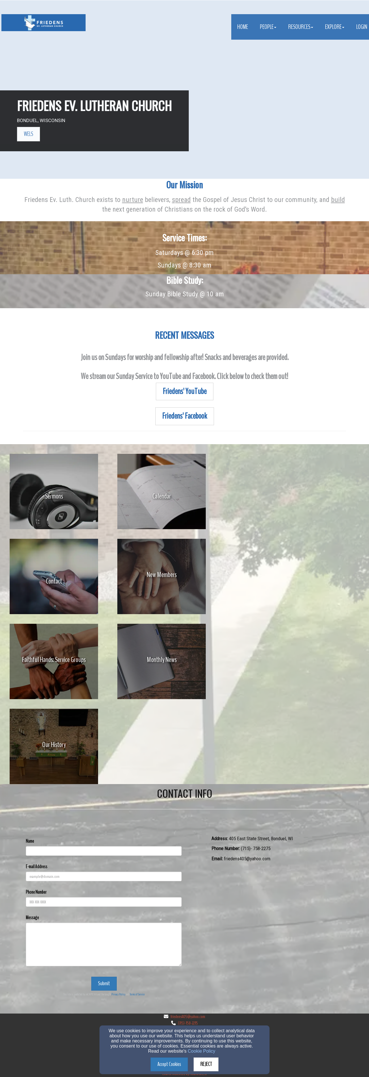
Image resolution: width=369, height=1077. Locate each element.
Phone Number (36, 892)
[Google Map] (278, 911)
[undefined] (54, 496)
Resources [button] (300, 27)
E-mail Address (36, 866)
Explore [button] (334, 27)
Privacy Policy (118, 994)
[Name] (104, 851)
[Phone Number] (104, 902)
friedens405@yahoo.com (188, 1017)
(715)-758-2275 (188, 1023)
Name (30, 841)
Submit (104, 983)
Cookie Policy (201, 1051)
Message (32, 917)
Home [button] (242, 27)
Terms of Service (137, 994)
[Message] (104, 944)
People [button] (268, 27)
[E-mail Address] (104, 876)
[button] (28, 134)
